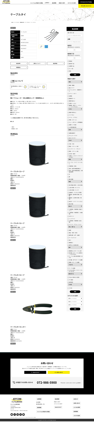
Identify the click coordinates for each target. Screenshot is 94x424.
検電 (69, 230)
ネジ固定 (70, 279)
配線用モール (71, 98)
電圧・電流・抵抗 (72, 232)
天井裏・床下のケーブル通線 (75, 260)
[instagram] (17, 417)
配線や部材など (72, 112)
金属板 (70, 96)
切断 (70, 82)
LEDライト (71, 216)
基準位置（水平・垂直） (74, 235)
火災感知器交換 (72, 127)
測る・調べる (72, 227)
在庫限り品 (71, 66)
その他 (70, 284)
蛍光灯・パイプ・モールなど (75, 201)
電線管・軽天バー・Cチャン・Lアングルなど (74, 106)
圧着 (70, 129)
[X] (14, 417)
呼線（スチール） (72, 119)
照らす (70, 206)
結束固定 (70, 282)
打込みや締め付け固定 (73, 277)
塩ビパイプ (71, 87)
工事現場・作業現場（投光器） (74, 221)
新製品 (70, 61)
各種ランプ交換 (72, 124)
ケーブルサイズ (72, 237)
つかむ (70, 109)
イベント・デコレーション (74, 224)
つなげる (71, 264)
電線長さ (70, 242)
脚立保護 (70, 179)
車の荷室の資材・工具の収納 (75, 185)
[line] (22, 417)
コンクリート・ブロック (74, 148)
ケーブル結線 (71, 268)
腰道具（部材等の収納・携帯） (74, 195)
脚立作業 (70, 204)
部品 (69, 71)
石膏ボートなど (72, 103)
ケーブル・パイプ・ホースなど (75, 163)
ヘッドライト (71, 218)
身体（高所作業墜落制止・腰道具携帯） (75, 171)
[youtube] (11, 417)
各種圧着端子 (71, 133)
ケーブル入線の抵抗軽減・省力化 (75, 257)
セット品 (70, 68)
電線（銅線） (71, 85)
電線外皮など (71, 101)
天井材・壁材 (71, 153)
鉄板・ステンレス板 (73, 146)
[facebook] (19, 417)
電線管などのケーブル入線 (74, 251)
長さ (69, 240)
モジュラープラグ (72, 135)
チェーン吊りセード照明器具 (75, 122)
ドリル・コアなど (72, 117)
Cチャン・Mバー (72, 93)
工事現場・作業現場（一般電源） (75, 213)
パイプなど (71, 115)
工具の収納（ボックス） (74, 187)
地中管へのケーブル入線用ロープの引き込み (75, 253)
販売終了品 (71, 63)
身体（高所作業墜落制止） (74, 168)
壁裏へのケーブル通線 (73, 262)
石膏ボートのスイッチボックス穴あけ (75, 156)
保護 (70, 159)
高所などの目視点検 (73, 245)
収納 (70, 181)
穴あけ (70, 140)
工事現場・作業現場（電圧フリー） (75, 210)
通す (70, 247)
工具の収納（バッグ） (73, 190)
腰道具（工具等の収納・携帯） (74, 198)
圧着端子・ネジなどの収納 (74, 192)
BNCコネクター (72, 138)
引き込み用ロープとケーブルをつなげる (75, 271)
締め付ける (71, 274)
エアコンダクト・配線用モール (75, 90)
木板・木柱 (71, 144)
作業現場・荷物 (72, 166)
